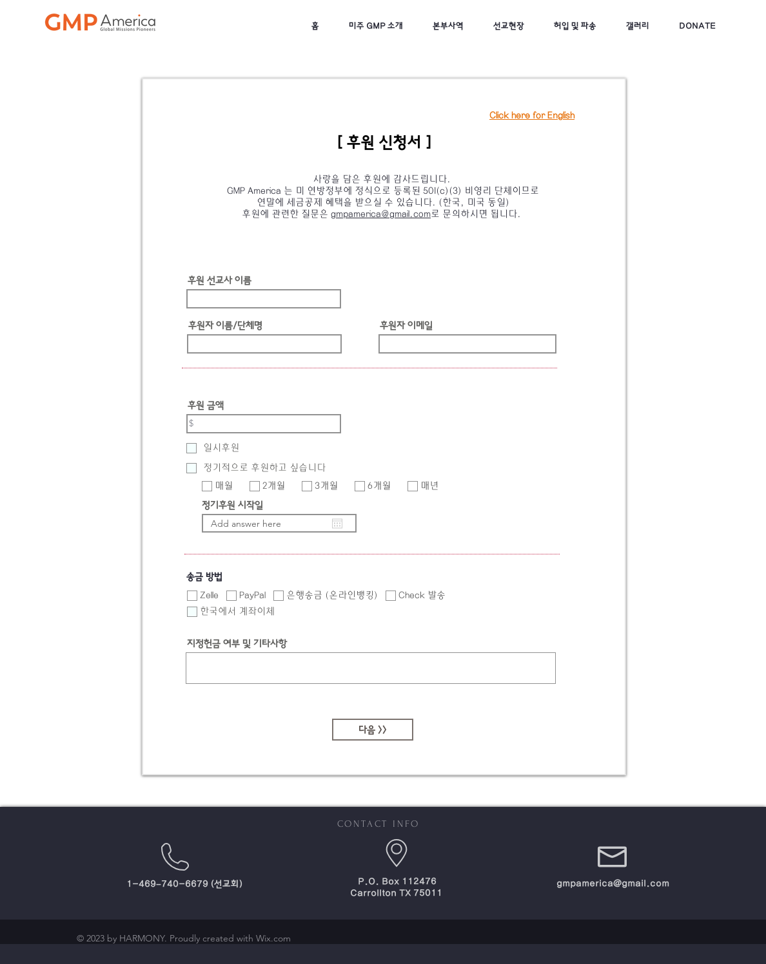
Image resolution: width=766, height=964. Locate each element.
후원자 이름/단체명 (225, 325)
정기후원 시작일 (232, 505)
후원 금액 (206, 405)
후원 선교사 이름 (219, 280)
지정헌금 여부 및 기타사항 (237, 643)
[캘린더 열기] (337, 523)
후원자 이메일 (406, 325)
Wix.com (273, 938)
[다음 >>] (372, 730)
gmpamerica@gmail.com (381, 214)
